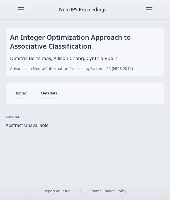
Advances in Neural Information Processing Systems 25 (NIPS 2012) (71, 68)
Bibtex (21, 93)
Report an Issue (57, 190)
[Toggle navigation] (20, 9)
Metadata (49, 93)
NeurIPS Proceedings (83, 9)
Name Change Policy (109, 190)
